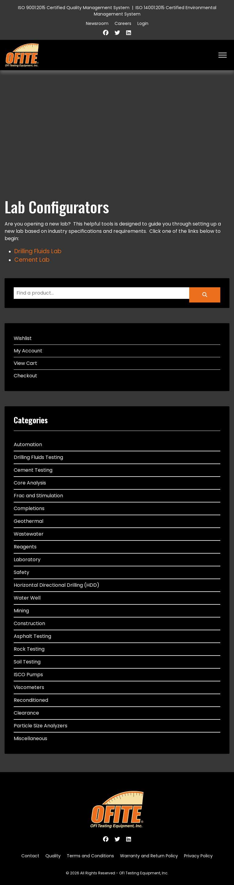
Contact (30, 856)
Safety (21, 572)
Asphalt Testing (32, 636)
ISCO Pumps (28, 674)
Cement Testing (33, 470)
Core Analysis (30, 482)
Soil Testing (27, 661)
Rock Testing (29, 648)
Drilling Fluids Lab (38, 251)
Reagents (25, 546)
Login (142, 23)
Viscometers (29, 687)
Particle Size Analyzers (40, 725)
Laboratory (27, 559)
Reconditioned (31, 700)
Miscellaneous (30, 738)
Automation (28, 444)
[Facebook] (105, 33)
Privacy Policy (198, 856)
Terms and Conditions (90, 856)
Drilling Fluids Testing (38, 457)
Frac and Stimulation (38, 495)
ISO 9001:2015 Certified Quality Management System (73, 8)
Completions (29, 508)
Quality (53, 856)
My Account (28, 350)
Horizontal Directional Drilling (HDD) (56, 585)
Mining (21, 610)
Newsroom (97, 23)
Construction (29, 623)
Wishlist (23, 338)
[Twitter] (117, 33)
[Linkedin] (128, 33)
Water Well (27, 597)
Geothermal (28, 521)
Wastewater (29, 533)
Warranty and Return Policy (149, 856)
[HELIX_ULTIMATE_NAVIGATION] (222, 55)
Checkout (25, 375)
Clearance (26, 712)
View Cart (25, 363)
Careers (123, 23)
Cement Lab (32, 260)
